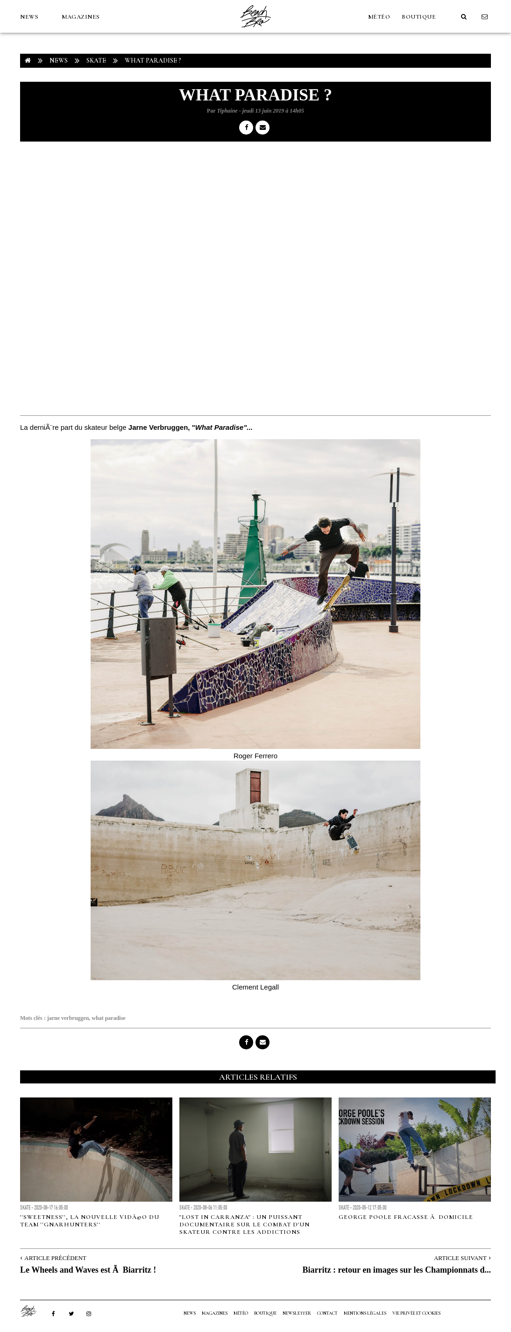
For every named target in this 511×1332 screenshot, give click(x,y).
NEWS (29, 17)
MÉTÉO (379, 17)
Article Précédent (55, 1257)
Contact (327, 1313)
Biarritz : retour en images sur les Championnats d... (397, 1270)
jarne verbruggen (68, 1018)
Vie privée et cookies (416, 1313)
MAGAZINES (81, 17)
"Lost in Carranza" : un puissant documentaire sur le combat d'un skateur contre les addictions (244, 1224)
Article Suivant (460, 1257)
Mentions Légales (365, 1313)
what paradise (108, 1018)
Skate (96, 60)
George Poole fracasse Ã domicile (406, 1217)
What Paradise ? (153, 60)
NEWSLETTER (297, 1313)
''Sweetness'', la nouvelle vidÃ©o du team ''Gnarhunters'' (89, 1220)
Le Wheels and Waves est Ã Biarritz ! (88, 1270)
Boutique (419, 17)
